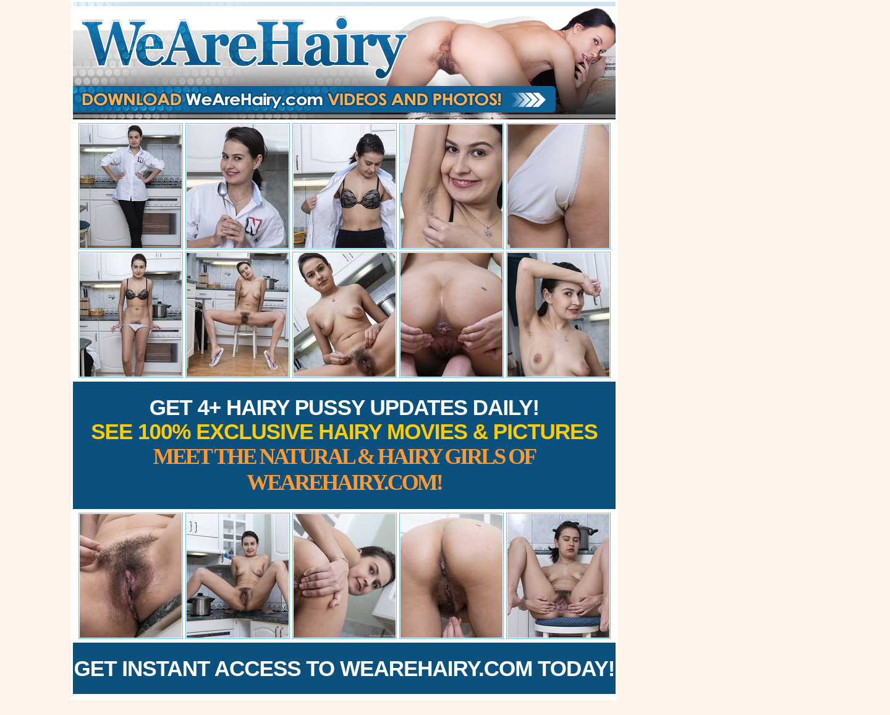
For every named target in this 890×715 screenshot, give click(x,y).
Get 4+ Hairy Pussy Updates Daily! (344, 445)
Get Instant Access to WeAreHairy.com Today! (344, 668)
